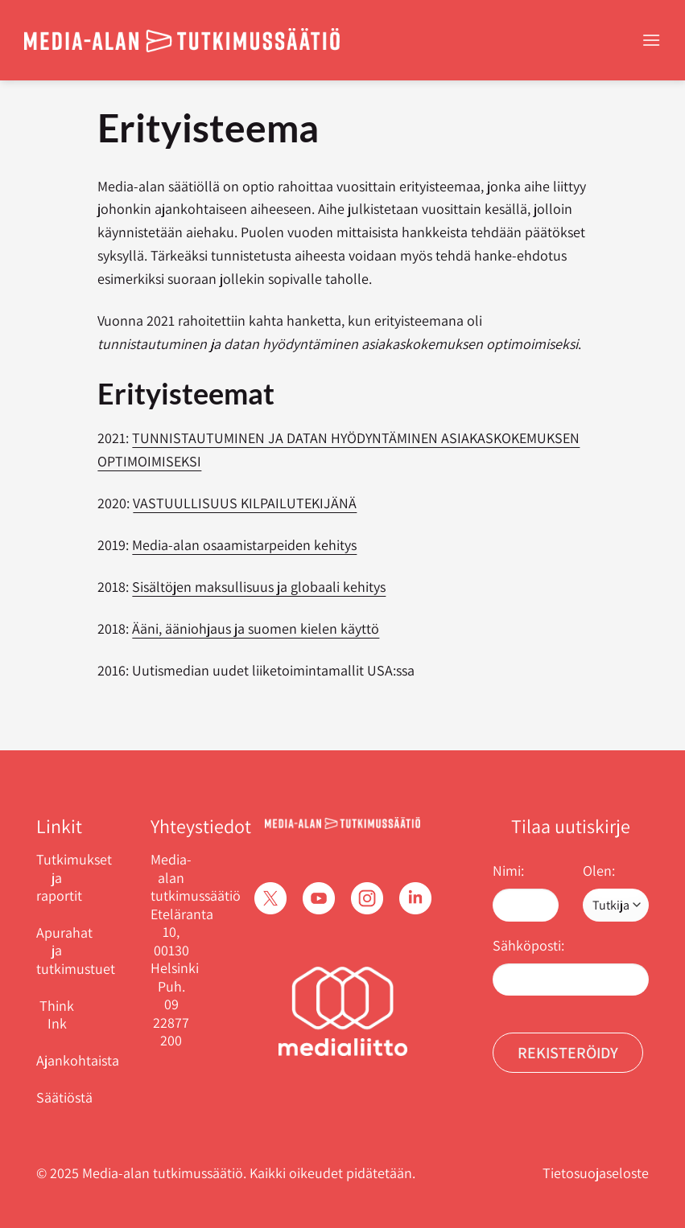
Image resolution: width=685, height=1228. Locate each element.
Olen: (599, 870)
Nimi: (508, 870)
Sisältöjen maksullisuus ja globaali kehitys (259, 586)
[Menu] (651, 40)
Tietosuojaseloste (596, 1173)
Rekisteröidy (568, 1052)
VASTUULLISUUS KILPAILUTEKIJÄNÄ (245, 503)
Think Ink (56, 1014)
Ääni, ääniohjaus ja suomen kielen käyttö (255, 628)
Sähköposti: (528, 945)
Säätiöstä (64, 1097)
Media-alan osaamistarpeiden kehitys (244, 545)
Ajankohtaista (77, 1060)
